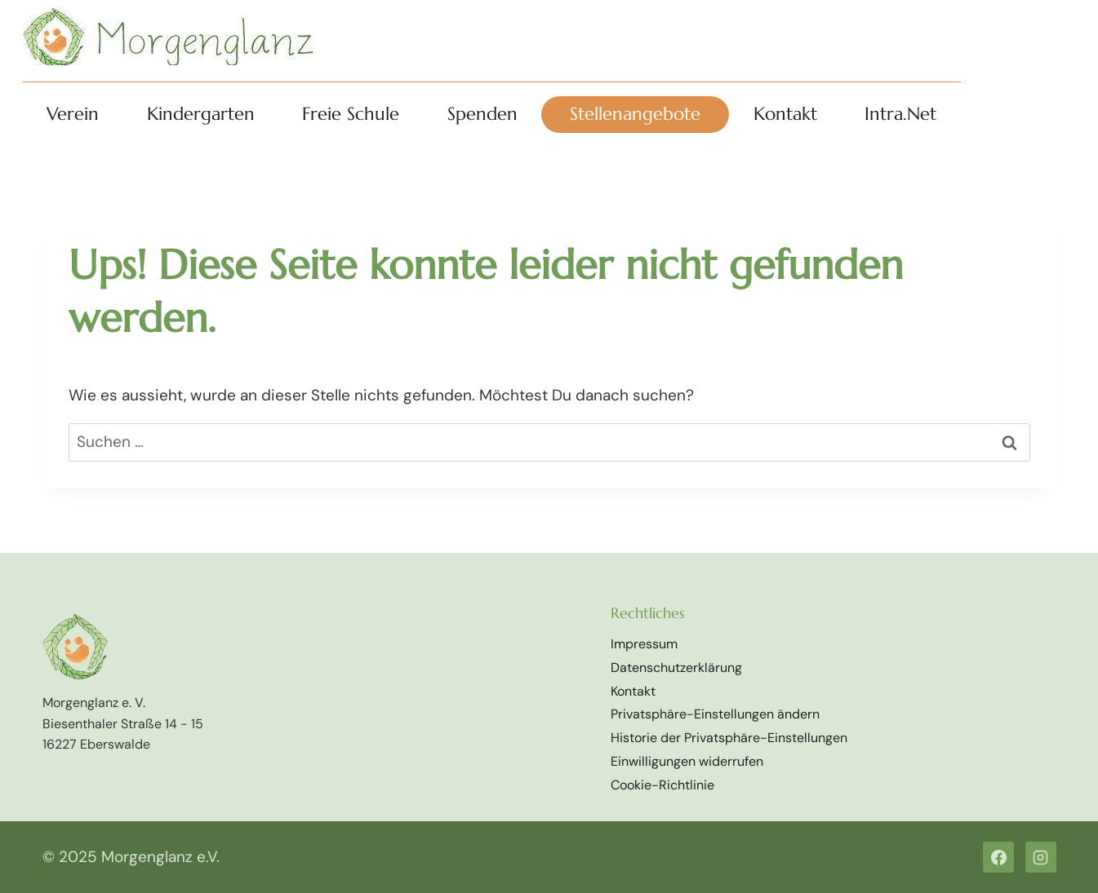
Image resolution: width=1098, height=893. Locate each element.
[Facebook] (998, 857)
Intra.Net (900, 114)
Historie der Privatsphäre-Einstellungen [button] (729, 737)
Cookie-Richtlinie (662, 785)
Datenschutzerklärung (676, 667)
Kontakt (785, 114)
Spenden (482, 114)
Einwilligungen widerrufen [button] (687, 761)
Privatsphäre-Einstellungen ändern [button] (715, 714)
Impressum (644, 643)
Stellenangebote (635, 114)
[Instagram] (1040, 857)
